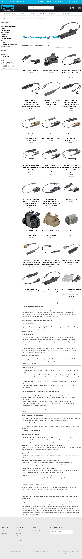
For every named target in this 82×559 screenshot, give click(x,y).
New (2, 40)
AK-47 (43, 14)
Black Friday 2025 (5, 46)
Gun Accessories (5, 30)
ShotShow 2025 (5, 42)
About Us (40, 2)
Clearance (4, 36)
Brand (3, 54)
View (56, 45)
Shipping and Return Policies (41, 551)
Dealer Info (58, 2)
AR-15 (34, 14)
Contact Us (49, 2)
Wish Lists (19, 540)
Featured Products (6, 38)
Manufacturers (5, 32)
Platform (53, 14)
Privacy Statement (15, 551)
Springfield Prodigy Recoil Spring (9, 44)
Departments (66, 14)
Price (2, 60)
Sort (69, 45)
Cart (76, 8)
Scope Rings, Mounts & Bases (8, 26)
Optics (24, 14)
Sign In (66, 8)
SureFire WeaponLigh (46, 502)
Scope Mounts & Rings (10, 14)
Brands (4, 533)
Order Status (20, 538)
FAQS (17, 535)
